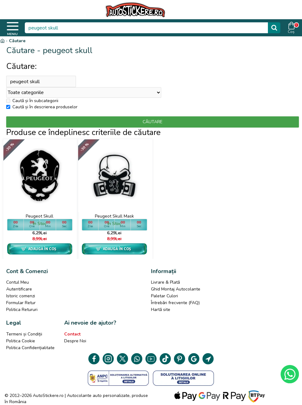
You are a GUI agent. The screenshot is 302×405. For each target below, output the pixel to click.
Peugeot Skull (39, 216)
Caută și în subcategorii (32, 101)
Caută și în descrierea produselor (42, 107)
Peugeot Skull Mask (114, 216)
